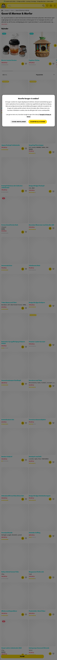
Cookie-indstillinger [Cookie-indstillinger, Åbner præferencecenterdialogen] (19, 122)
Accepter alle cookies (37, 122)
